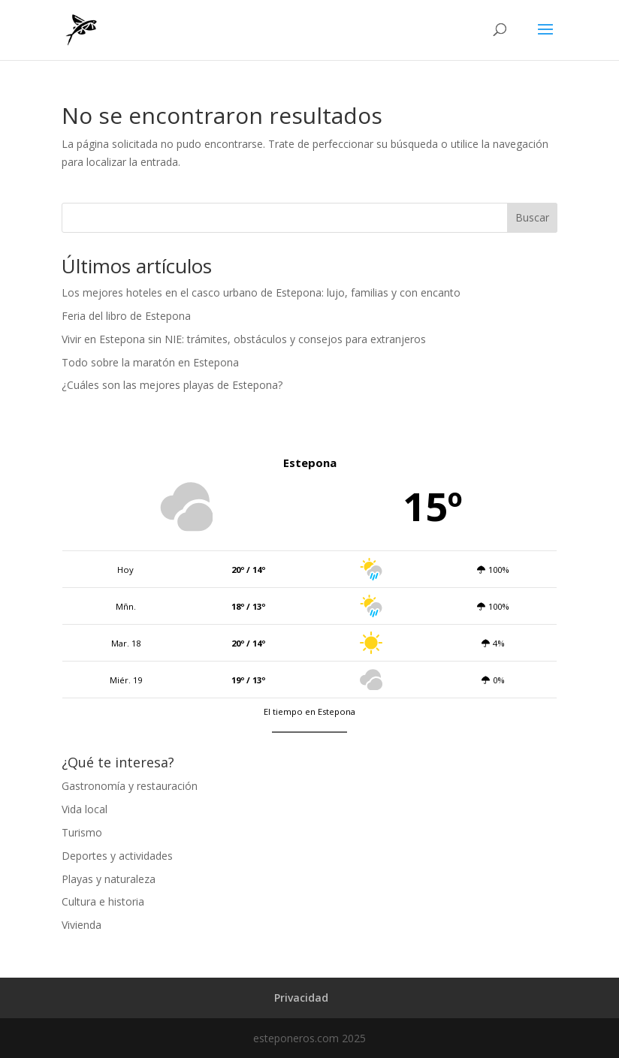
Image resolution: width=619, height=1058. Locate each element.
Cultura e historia (103, 901)
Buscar (532, 217)
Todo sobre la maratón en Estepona (150, 362)
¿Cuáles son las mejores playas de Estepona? (172, 385)
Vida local (84, 809)
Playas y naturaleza (109, 879)
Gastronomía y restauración (130, 786)
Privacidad (301, 997)
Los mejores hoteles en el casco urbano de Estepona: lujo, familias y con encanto (261, 292)
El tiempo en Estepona (309, 711)
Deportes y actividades (117, 856)
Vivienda (81, 925)
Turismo (82, 832)
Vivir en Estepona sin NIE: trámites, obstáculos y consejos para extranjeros (244, 339)
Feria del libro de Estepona (126, 316)
